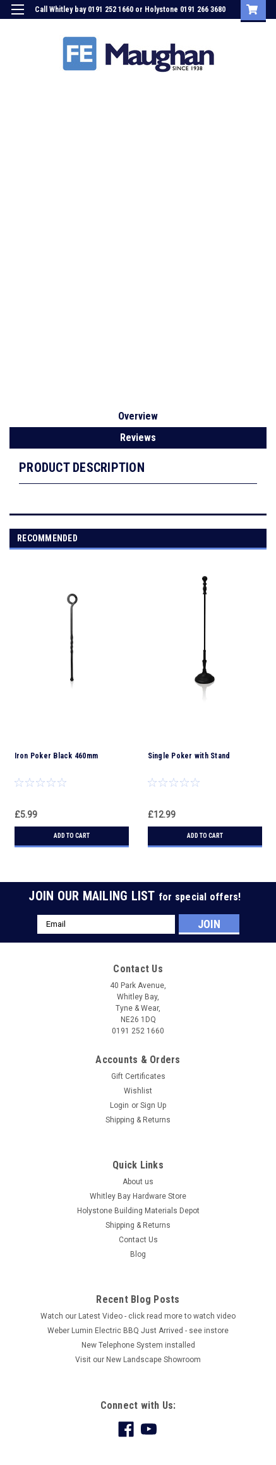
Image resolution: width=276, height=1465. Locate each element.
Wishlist (138, 1090)
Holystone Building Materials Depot (138, 1210)
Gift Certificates (138, 1076)
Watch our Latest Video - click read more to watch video (138, 1316)
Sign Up (206, 27)
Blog (138, 1254)
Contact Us (138, 1239)
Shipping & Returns (138, 1119)
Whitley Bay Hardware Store (138, 1196)
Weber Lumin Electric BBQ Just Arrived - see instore (138, 1330)
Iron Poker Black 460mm (57, 755)
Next (259, 538)
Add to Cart (72, 835)
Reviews (138, 438)
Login (171, 27)
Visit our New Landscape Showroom (138, 1359)
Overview (138, 416)
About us (138, 1181)
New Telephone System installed (138, 1345)
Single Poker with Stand (189, 755)
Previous (241, 538)
